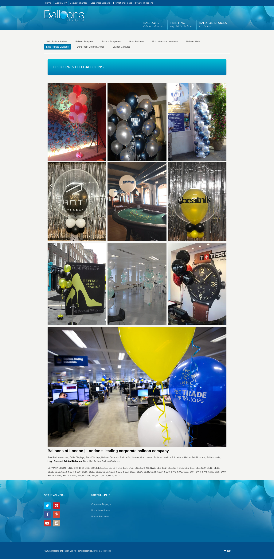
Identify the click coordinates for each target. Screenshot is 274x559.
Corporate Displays (100, 2)
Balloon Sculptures (111, 41)
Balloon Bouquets (84, 41)
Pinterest (56, 505)
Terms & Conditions (102, 551)
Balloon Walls (193, 41)
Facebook (47, 514)
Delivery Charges (78, 2)
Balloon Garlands (121, 47)
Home (48, 2)
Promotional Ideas (122, 2)
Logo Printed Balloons (57, 47)
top (229, 550)
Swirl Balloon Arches (56, 41)
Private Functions (144, 2)
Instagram (56, 523)
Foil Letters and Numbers (165, 41)
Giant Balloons (136, 41)
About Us (60, 2)
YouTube (47, 523)
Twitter (47, 505)
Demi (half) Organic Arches (90, 47)
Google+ (56, 514)
